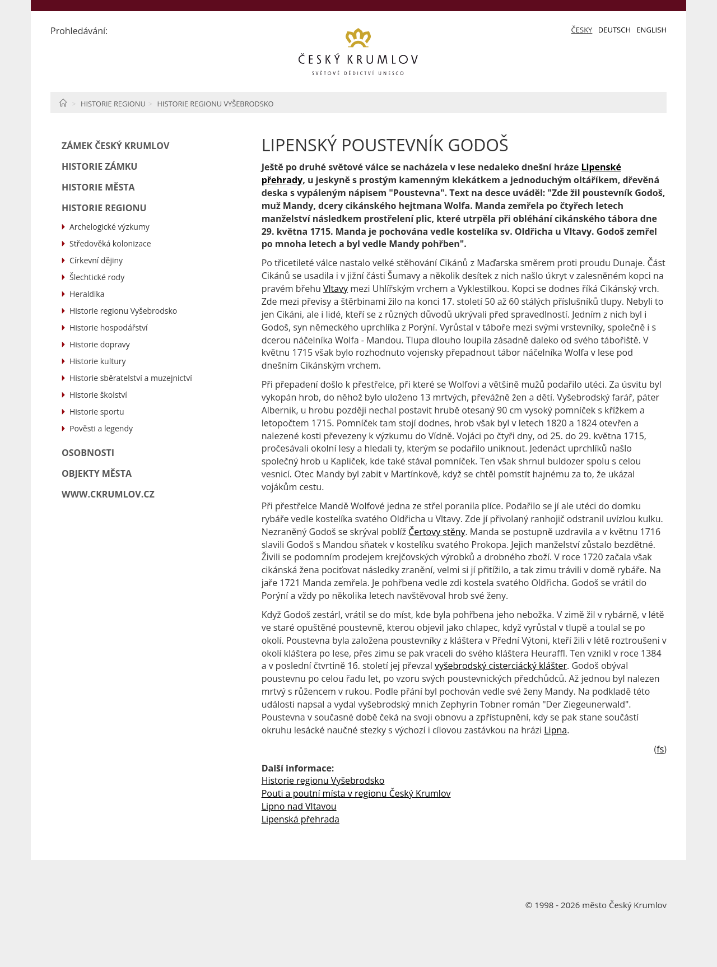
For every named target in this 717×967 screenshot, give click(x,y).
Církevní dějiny (96, 260)
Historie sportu (96, 411)
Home (63, 102)
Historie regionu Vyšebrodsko (215, 104)
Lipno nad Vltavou (299, 806)
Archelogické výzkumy (109, 226)
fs (660, 749)
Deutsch (614, 30)
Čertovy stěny (436, 532)
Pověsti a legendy (101, 428)
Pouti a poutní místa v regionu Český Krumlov (356, 793)
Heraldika (86, 294)
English (651, 30)
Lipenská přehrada (300, 819)
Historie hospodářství (108, 327)
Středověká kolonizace (110, 243)
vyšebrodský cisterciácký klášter (501, 665)
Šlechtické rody (96, 277)
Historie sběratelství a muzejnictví (130, 378)
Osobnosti (88, 453)
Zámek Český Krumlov (115, 146)
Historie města (98, 187)
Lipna (555, 730)
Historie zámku (99, 166)
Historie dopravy (99, 344)
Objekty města (97, 473)
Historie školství (98, 394)
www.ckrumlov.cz (108, 494)
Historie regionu (113, 104)
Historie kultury (97, 361)
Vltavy (335, 288)
